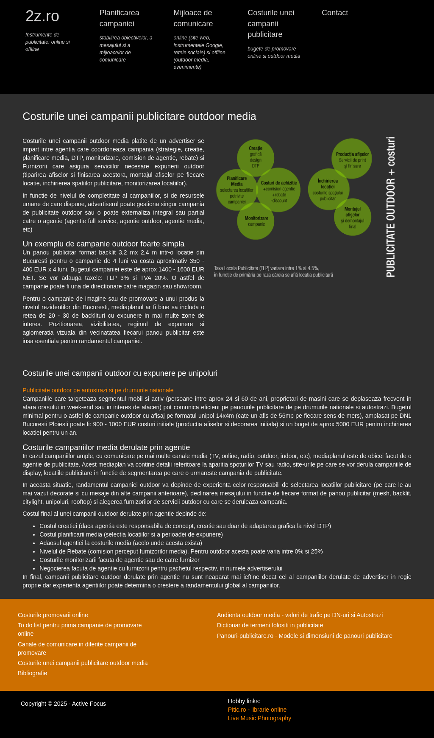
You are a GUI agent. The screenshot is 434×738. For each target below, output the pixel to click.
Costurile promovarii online (53, 615)
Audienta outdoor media (248, 615)
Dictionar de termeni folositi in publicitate (270, 625)
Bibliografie (32, 673)
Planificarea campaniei (126, 36)
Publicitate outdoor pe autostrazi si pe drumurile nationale (97, 390)
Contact (335, 12)
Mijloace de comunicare (200, 39)
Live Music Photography (259, 718)
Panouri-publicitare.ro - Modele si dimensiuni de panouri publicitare (304, 635)
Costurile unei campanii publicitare (274, 34)
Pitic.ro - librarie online (257, 709)
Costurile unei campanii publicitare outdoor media (83, 663)
